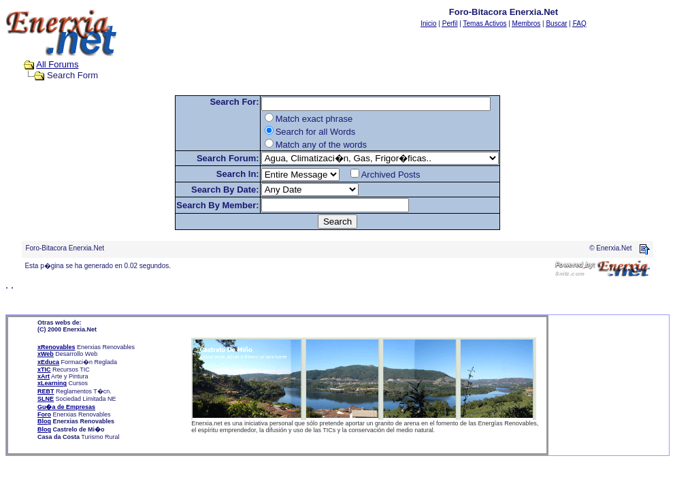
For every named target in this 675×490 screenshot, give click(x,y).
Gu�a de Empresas (66, 407)
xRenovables (56, 347)
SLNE (45, 398)
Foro (44, 414)
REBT (45, 391)
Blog (44, 421)
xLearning (52, 383)
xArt (43, 376)
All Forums (57, 64)
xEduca (48, 362)
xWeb (45, 353)
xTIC (44, 369)
